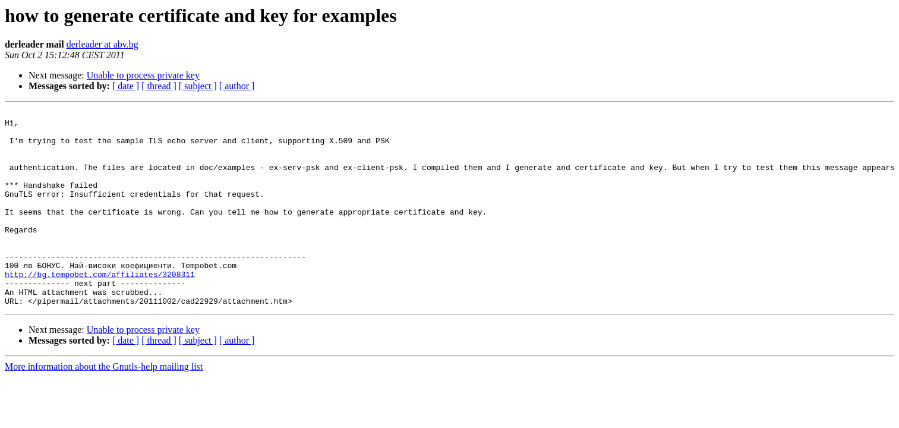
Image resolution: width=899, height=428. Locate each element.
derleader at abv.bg (102, 44)
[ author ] (237, 86)
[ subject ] (198, 86)
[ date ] (125, 86)
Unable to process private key (143, 75)
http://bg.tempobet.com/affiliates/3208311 (100, 308)
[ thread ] (158, 86)
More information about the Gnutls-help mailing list (104, 406)
